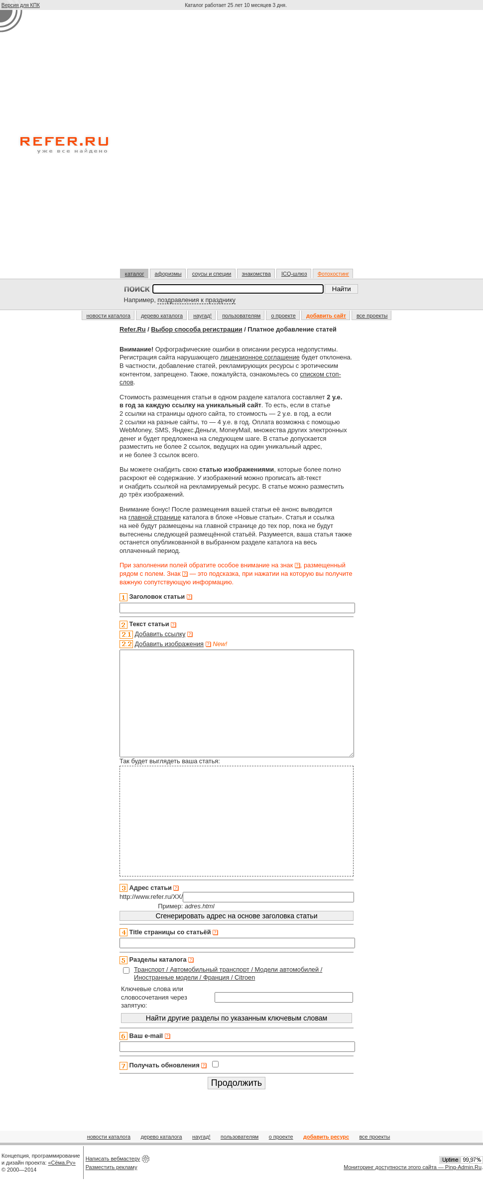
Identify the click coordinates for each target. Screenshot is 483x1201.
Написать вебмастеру (113, 1180)
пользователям (241, 316)
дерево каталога (162, 316)
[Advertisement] (121, 143)
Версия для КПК (20, 5)
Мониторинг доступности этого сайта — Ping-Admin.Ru (413, 1188)
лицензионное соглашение (260, 357)
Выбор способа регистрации (196, 329)
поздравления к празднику (196, 300)
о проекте (283, 316)
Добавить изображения (169, 644)
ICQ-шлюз (294, 274)
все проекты (372, 316)
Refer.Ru (133, 329)
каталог (134, 274)
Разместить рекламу (111, 1188)
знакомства (256, 274)
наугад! (202, 316)
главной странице (154, 517)
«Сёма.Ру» (62, 1184)
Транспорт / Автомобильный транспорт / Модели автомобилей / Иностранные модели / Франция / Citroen (228, 995)
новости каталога (108, 316)
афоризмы (168, 274)
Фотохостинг (333, 274)
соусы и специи (212, 274)
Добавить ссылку (160, 634)
